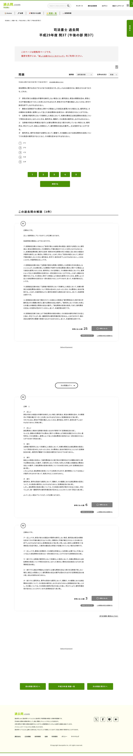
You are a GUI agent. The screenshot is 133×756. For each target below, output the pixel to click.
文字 (102, 74)
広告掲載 (28, 739)
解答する (55, 186)
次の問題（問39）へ (100, 689)
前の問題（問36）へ (33, 689)
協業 (46, 739)
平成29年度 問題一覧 (66, 689)
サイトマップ (76, 739)
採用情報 (38, 739)
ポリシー (65, 739)
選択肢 (71, 74)
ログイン (100, 6)
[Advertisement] (66, 365)
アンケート (74, 6)
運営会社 (18, 739)
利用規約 (55, 739)
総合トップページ (113, 6)
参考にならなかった (87, 338)
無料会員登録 (87, 6)
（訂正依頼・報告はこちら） (56, 82)
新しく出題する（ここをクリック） (53, 55)
